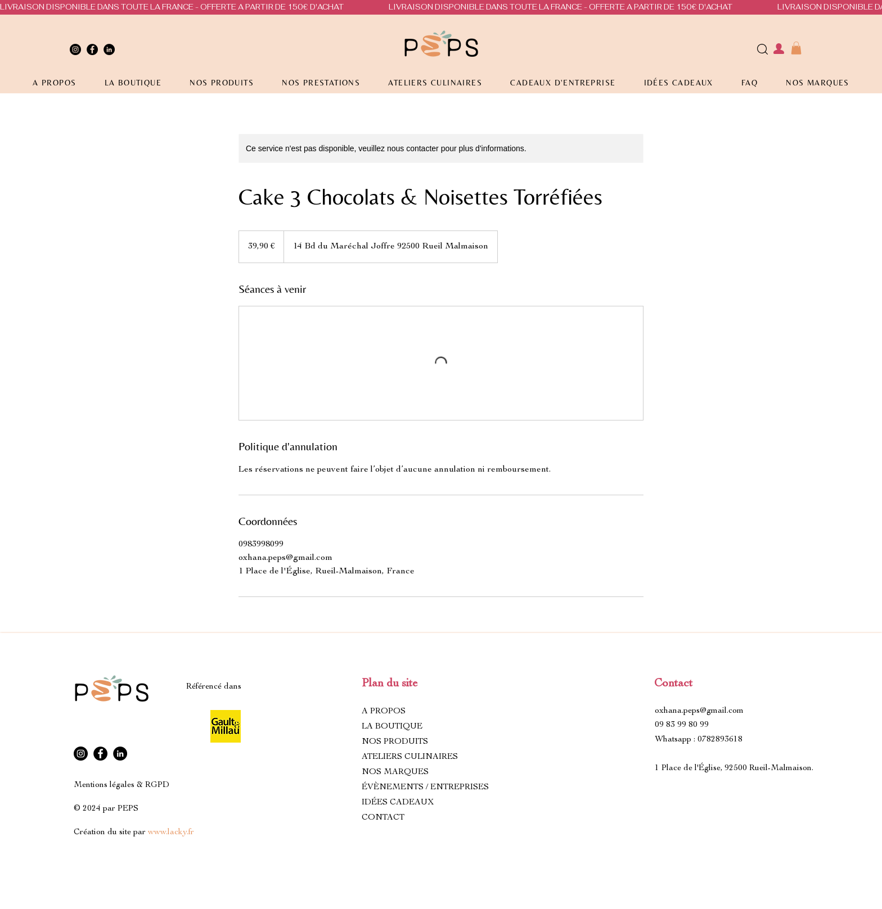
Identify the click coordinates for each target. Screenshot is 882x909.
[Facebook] (92, 49)
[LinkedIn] (109, 49)
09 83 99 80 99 (682, 725)
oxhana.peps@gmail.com (699, 711)
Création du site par (134, 832)
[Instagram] (75, 49)
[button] (796, 48)
